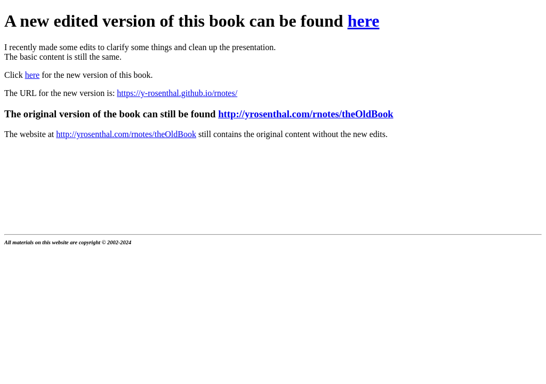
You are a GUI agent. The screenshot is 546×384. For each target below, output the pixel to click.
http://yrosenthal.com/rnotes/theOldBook (306, 113)
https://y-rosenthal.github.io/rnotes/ (177, 93)
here (364, 20)
